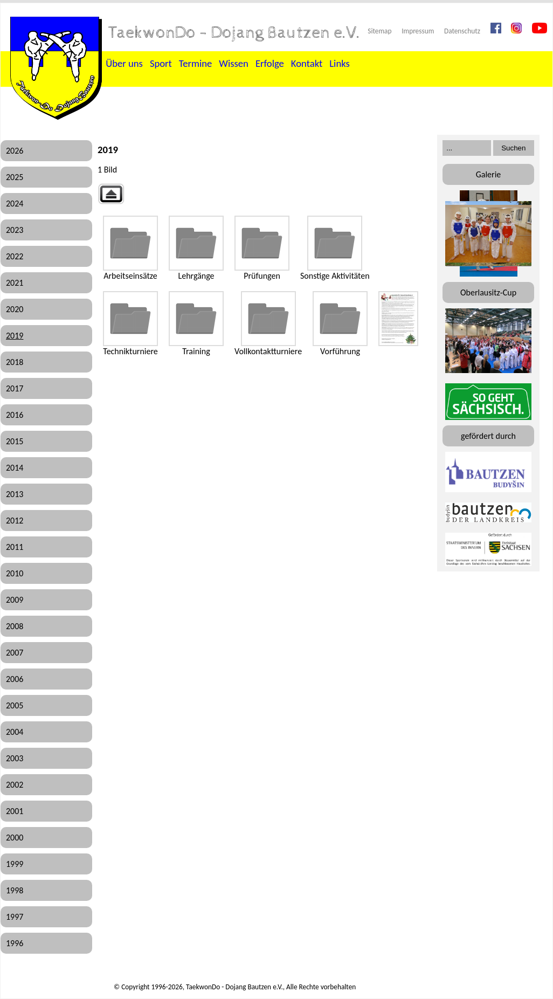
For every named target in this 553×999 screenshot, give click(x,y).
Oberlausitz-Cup (488, 292)
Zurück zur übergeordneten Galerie (111, 193)
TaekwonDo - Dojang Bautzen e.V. (234, 33)
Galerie (488, 174)
